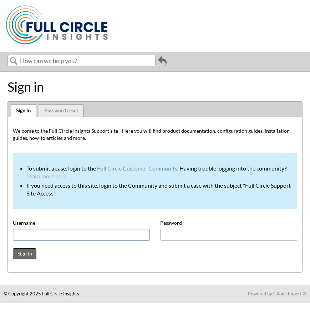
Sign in (23, 110)
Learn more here (46, 176)
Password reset (61, 110)
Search (13, 61)
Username (24, 223)
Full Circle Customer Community (137, 168)
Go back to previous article (162, 63)
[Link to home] (57, 44)
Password (171, 223)
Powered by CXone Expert (277, 293)
